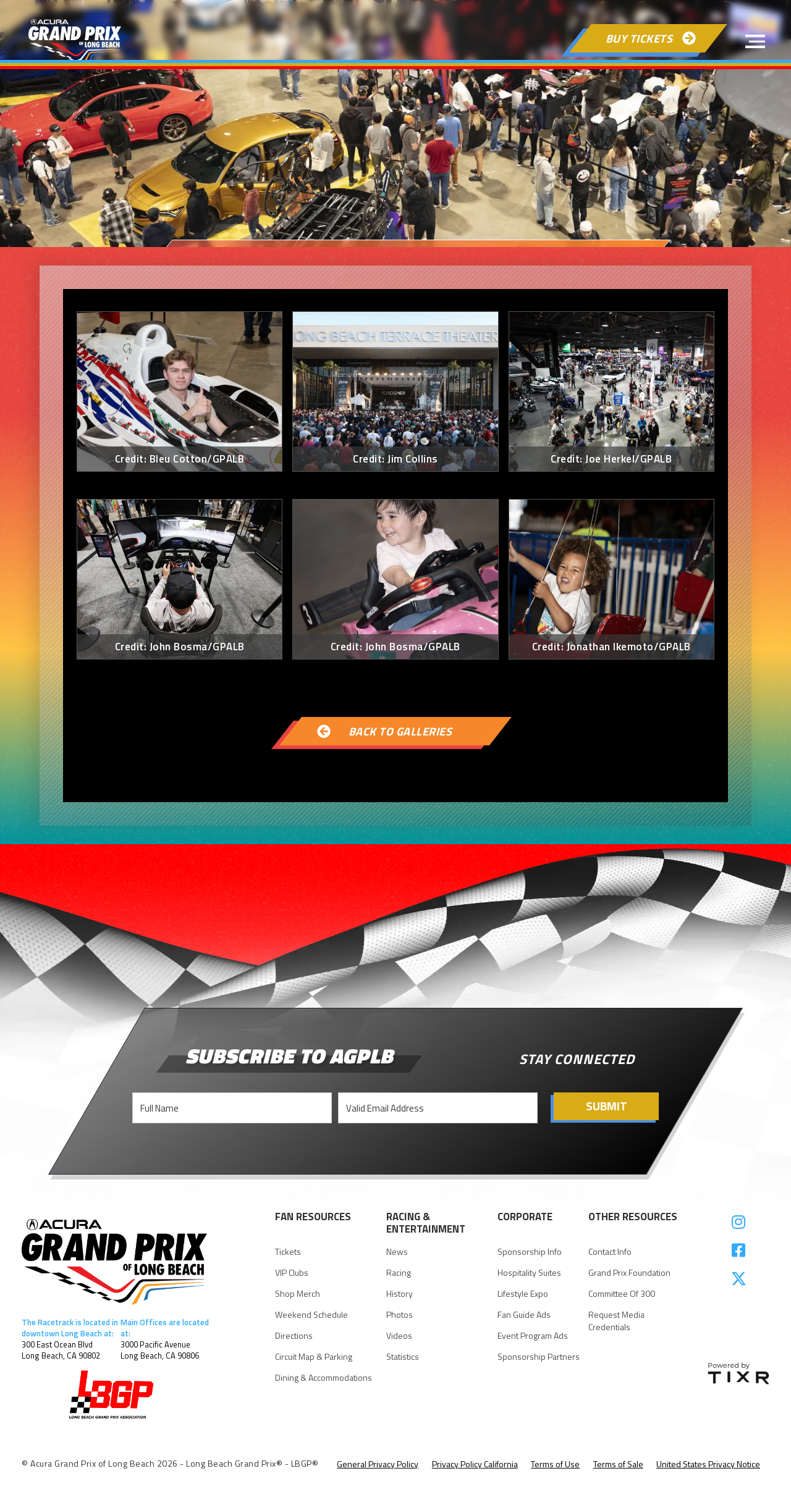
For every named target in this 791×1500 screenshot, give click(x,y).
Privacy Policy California (475, 1464)
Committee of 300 (621, 1294)
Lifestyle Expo (522, 1294)
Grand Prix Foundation (629, 1273)
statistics (402, 1357)
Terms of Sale (618, 1464)
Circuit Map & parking (313, 1357)
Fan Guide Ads (524, 1315)
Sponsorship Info (529, 1252)
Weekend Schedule (311, 1315)
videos (399, 1336)
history (399, 1294)
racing (398, 1273)
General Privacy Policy (377, 1464)
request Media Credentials (616, 1321)
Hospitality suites (529, 1273)
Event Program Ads (532, 1336)
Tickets (288, 1252)
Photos (399, 1315)
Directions (294, 1336)
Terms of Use (555, 1464)
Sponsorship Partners (538, 1357)
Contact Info (610, 1252)
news (397, 1252)
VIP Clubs (291, 1273)
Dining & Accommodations (323, 1378)
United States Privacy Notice (708, 1464)
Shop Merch (297, 1294)
